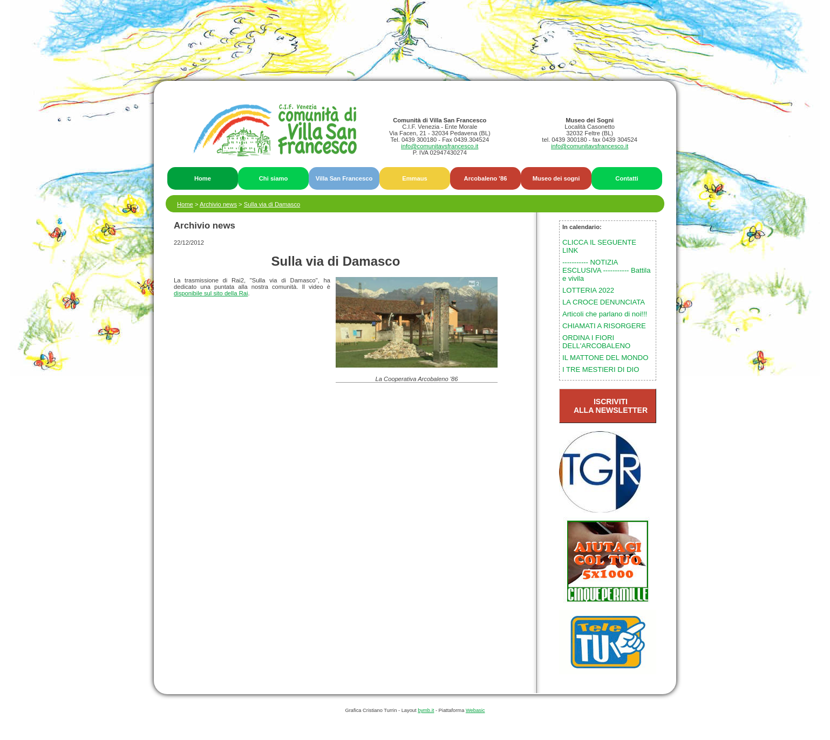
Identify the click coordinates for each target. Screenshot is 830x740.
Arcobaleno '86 (485, 178)
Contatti (626, 178)
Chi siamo (273, 178)
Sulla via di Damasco (272, 204)
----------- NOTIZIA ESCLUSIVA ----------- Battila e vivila (606, 270)
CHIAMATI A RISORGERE (604, 326)
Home (202, 178)
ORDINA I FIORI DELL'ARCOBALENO (596, 342)
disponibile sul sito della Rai (211, 293)
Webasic (475, 710)
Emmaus (414, 178)
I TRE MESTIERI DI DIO (600, 369)
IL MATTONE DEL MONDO (605, 358)
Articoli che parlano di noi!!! (604, 314)
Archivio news (218, 204)
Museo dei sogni (556, 178)
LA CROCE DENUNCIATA (603, 302)
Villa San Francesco (344, 178)
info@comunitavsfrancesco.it (439, 146)
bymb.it (426, 710)
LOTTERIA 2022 (588, 290)
